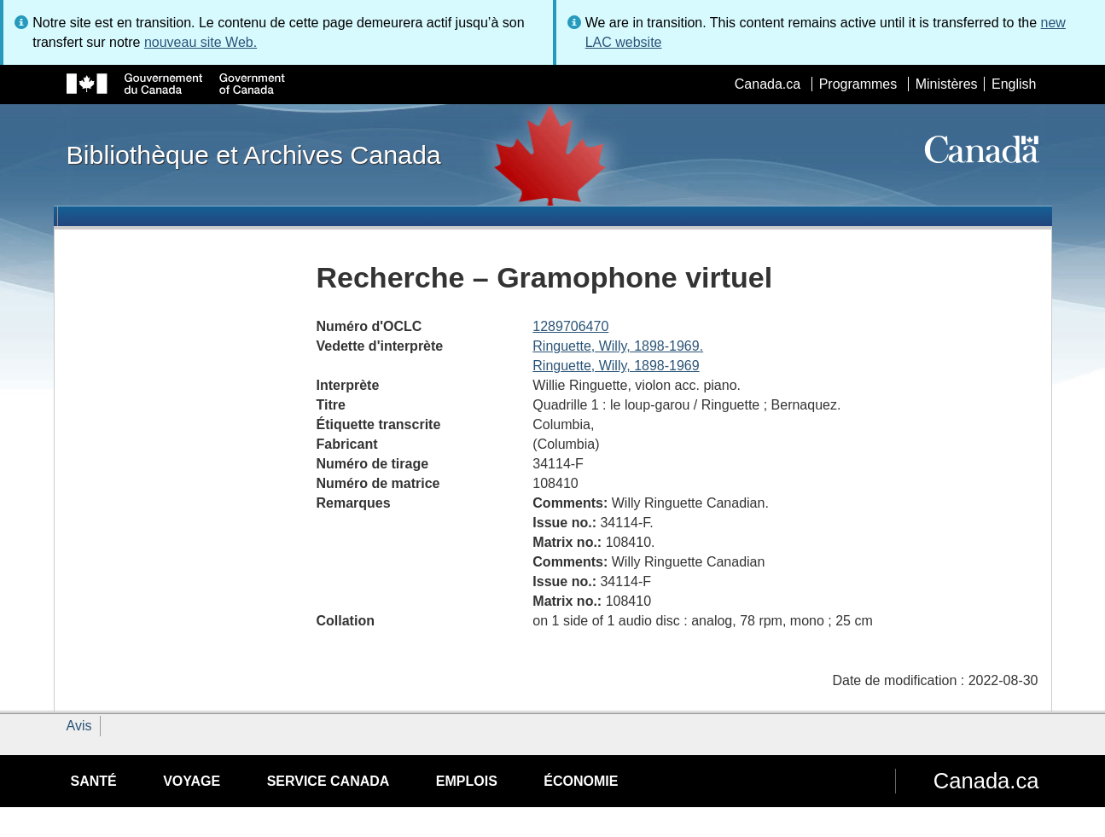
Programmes (858, 84)
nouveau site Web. (200, 42)
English (1014, 84)
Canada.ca (767, 84)
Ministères (947, 84)
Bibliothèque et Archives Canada (254, 154)
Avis (79, 725)
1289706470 (570, 326)
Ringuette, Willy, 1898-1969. (617, 346)
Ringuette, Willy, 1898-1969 (615, 365)
